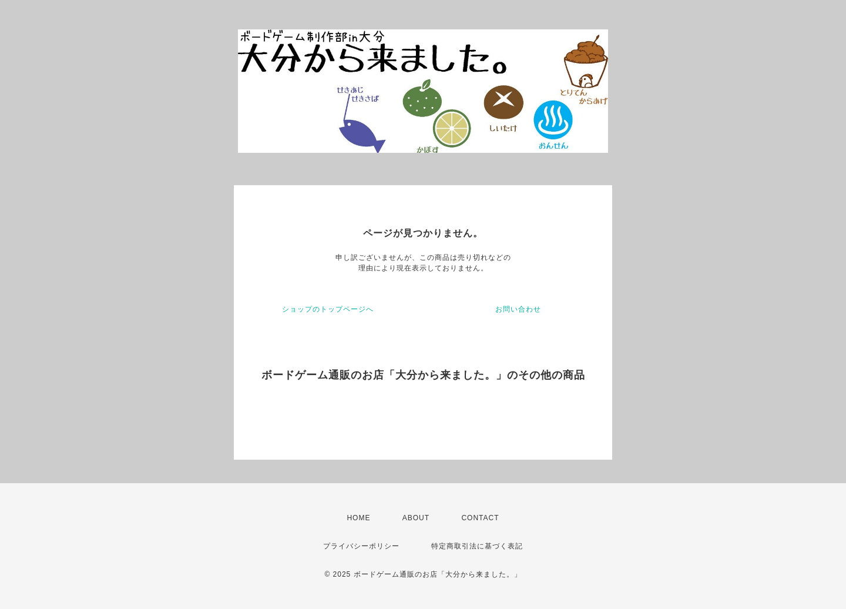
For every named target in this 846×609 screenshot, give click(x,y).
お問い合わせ (518, 309)
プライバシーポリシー (361, 546)
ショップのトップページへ (328, 309)
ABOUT (415, 518)
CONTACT (480, 518)
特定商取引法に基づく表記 (477, 546)
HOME (358, 518)
